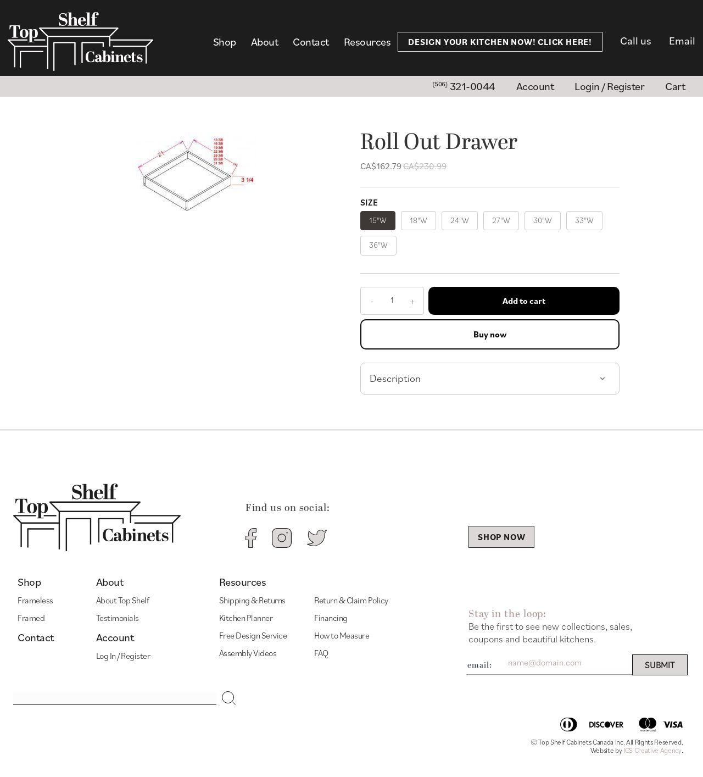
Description (395, 378)
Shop (29, 582)
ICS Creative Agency (652, 750)
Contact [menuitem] (311, 42)
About (110, 582)
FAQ (321, 652)
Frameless (35, 600)
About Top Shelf (122, 600)
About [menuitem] (264, 42)
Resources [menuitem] (367, 42)
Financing (331, 617)
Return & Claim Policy (351, 600)
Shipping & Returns (252, 600)
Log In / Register (123, 655)
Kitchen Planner (246, 617)
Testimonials (117, 617)
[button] (229, 698)
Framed (31, 617)
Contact (36, 638)
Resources (242, 582)
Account (115, 638)
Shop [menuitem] (224, 42)
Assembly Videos (248, 652)
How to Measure (341, 635)
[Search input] (114, 698)
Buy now (489, 334)
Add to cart (524, 300)
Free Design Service (253, 635)
